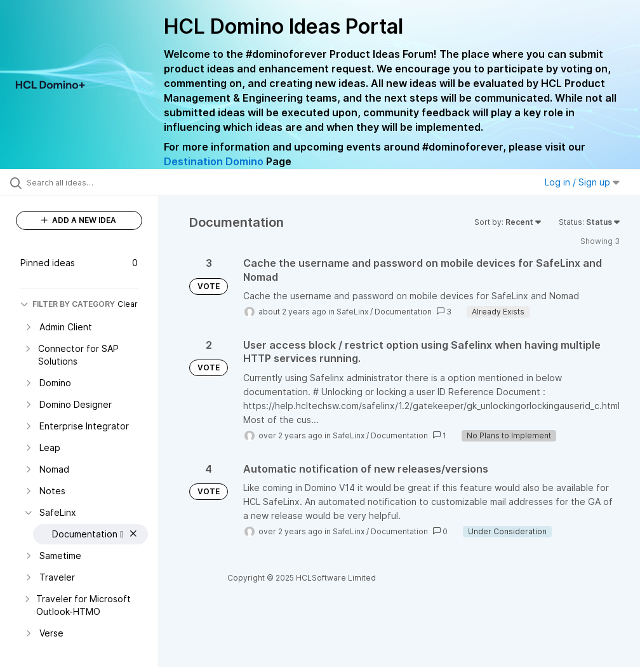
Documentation (403, 311)
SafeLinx (352, 311)
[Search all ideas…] (86, 182)
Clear (127, 304)
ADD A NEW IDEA (78, 220)
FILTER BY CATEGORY (67, 304)
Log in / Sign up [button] (582, 182)
